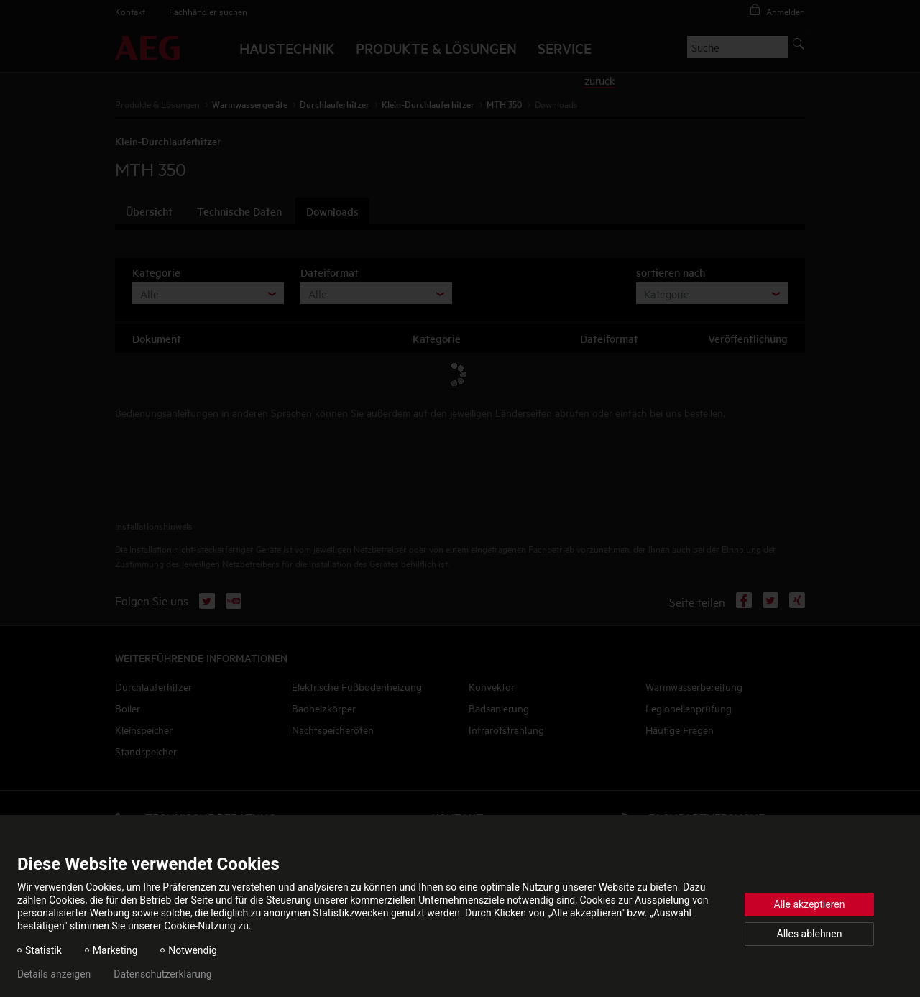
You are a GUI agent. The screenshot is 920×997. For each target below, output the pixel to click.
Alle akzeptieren (809, 904)
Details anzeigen (54, 974)
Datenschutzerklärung (162, 974)
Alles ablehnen (809, 933)
